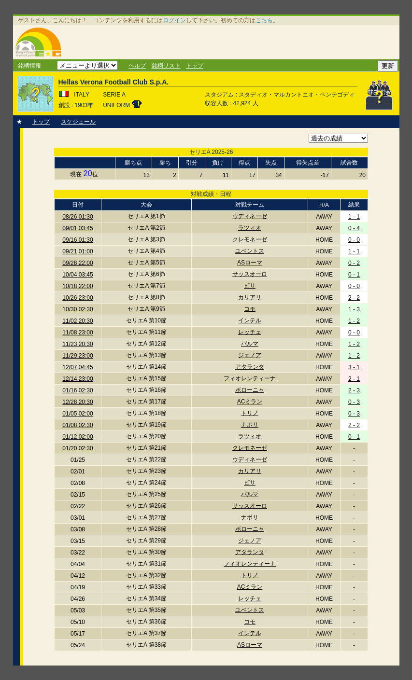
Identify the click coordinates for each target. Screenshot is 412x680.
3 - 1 (354, 367)
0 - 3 (354, 402)
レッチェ (249, 332)
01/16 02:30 (77, 390)
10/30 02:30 (77, 309)
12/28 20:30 (77, 402)
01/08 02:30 (77, 425)
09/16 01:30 (77, 239)
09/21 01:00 (77, 251)
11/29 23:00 (77, 355)
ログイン (174, 20)
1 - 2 (354, 321)
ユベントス (249, 251)
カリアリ (249, 297)
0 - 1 (354, 274)
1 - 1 (354, 216)
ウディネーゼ (249, 216)
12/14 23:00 (77, 378)
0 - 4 (354, 228)
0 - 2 (354, 263)
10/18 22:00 (77, 286)
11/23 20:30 (77, 344)
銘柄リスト (166, 65)
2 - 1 (354, 378)
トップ (194, 65)
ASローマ (249, 262)
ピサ (250, 285)
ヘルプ (137, 65)
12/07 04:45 (77, 367)
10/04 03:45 (77, 274)
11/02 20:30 (77, 321)
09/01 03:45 (77, 228)
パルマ (249, 343)
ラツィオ (249, 227)
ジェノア (249, 355)
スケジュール (78, 121)
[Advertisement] (232, 42)
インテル (249, 320)
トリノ (249, 413)
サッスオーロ (249, 274)
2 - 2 (354, 297)
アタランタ (249, 366)
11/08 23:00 (77, 332)
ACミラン (250, 401)
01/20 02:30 (77, 448)
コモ (250, 308)
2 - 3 (354, 390)
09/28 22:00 (77, 263)
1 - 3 (354, 309)
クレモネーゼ (249, 239)
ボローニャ (249, 390)
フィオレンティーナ (250, 378)
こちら (264, 20)
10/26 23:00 (77, 297)
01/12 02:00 (77, 436)
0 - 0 (354, 239)
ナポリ (249, 424)
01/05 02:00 (77, 413)
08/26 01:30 (77, 216)
